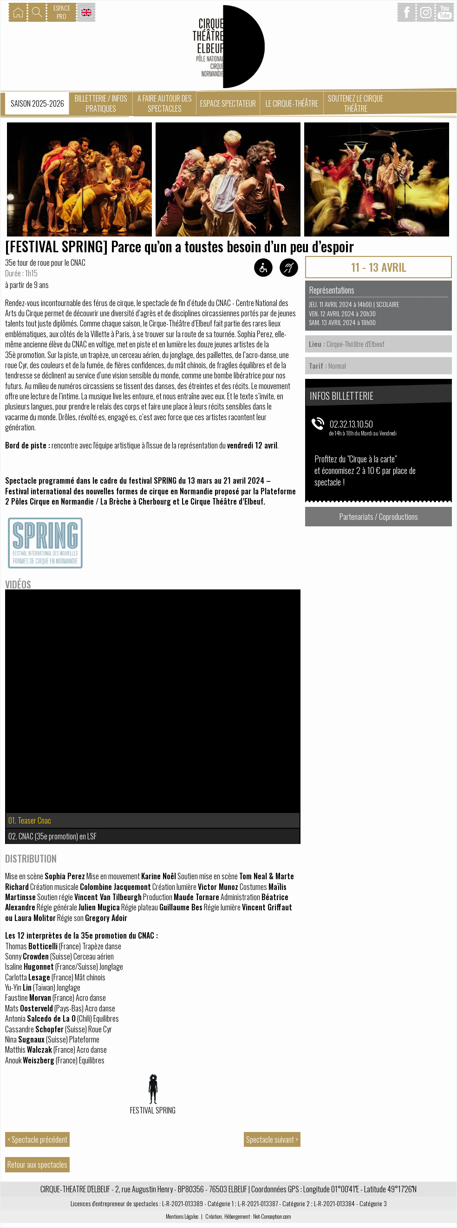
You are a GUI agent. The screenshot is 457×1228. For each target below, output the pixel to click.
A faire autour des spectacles (164, 103)
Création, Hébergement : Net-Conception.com (248, 1216)
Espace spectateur (228, 103)
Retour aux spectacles (37, 1164)
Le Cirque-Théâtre (292, 103)
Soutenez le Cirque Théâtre (355, 103)
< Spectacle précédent (37, 1139)
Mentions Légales (182, 1216)
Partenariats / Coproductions (378, 516)
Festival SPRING (153, 1110)
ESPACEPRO (61, 12)
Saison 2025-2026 (37, 103)
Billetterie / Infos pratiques (101, 103)
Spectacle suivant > (272, 1139)
